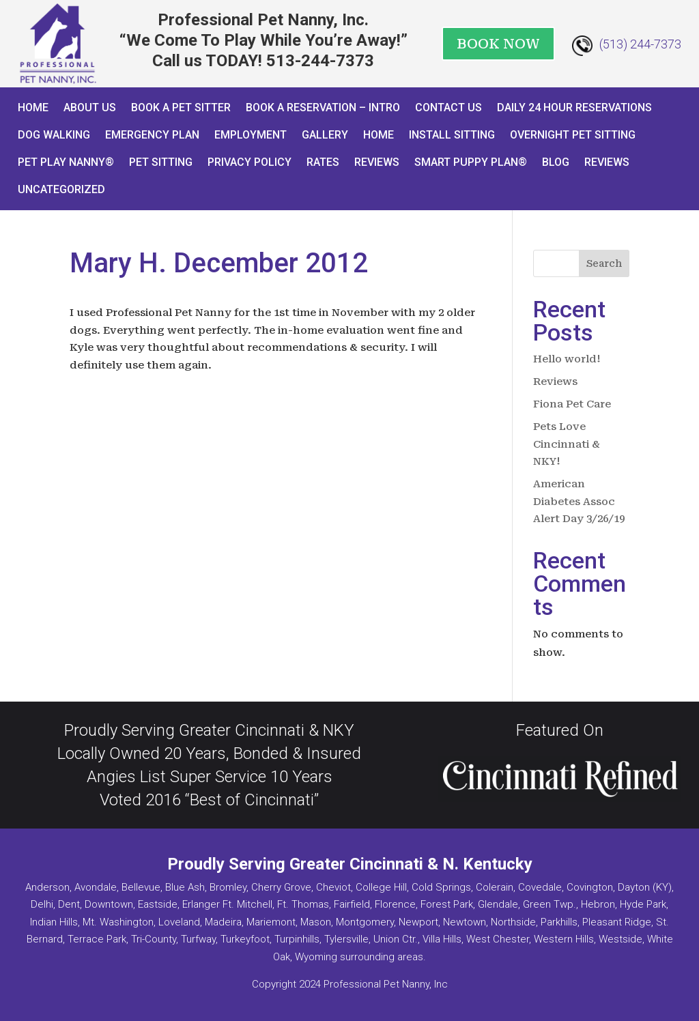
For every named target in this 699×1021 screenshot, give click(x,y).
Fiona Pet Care (572, 404)
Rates (322, 162)
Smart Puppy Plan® (470, 162)
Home (33, 107)
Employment (250, 134)
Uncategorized (61, 189)
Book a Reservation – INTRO (323, 107)
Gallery (325, 134)
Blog (555, 162)
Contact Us (448, 107)
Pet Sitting (160, 162)
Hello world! (567, 359)
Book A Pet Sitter (181, 107)
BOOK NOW (498, 43)
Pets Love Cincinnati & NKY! (566, 444)
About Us (89, 107)
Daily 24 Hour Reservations (574, 107)
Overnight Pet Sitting (573, 134)
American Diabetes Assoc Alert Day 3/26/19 (579, 501)
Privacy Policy (249, 162)
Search (604, 263)
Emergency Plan (152, 134)
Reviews (376, 162)
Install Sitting (452, 134)
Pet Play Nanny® (66, 162)
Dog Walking (54, 134)
